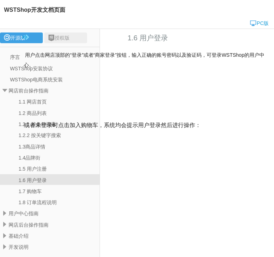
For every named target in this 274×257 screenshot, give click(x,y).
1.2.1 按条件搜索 (37, 124)
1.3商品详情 (32, 147)
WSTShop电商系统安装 (36, 79)
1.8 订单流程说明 (38, 202)
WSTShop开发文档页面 (34, 10)
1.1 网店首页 (33, 102)
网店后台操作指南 (29, 225)
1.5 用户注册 (33, 169)
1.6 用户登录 (33, 180)
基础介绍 (19, 236)
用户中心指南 (24, 213)
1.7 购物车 (30, 191)
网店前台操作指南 (29, 91)
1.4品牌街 (29, 158)
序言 (15, 57)
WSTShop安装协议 (31, 68)
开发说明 (19, 247)
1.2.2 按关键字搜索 (40, 135)
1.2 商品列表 (33, 113)
